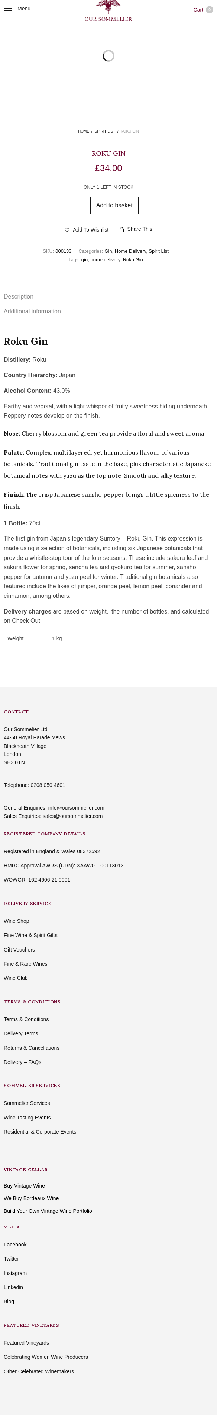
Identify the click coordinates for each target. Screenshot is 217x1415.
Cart (203, 9)
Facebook (15, 1244)
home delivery (105, 259)
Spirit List (104, 131)
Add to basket (114, 205)
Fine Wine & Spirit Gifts (31, 935)
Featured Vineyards (26, 1343)
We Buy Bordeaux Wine (31, 1198)
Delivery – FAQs (22, 1062)
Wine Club (16, 978)
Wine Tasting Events (27, 1118)
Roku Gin (133, 259)
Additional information (32, 311)
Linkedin (13, 1287)
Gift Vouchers (19, 950)
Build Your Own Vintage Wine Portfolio (48, 1211)
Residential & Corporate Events (40, 1132)
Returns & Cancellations (31, 1048)
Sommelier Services (27, 1103)
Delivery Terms (21, 1033)
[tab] (108, 297)
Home (83, 131)
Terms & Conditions (26, 1019)
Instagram (15, 1273)
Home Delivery (130, 251)
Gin (108, 251)
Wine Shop (16, 921)
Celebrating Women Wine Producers (46, 1357)
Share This (136, 229)
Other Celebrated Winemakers (39, 1371)
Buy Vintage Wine (24, 1186)
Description (18, 296)
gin (84, 259)
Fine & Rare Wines (25, 964)
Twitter (11, 1259)
